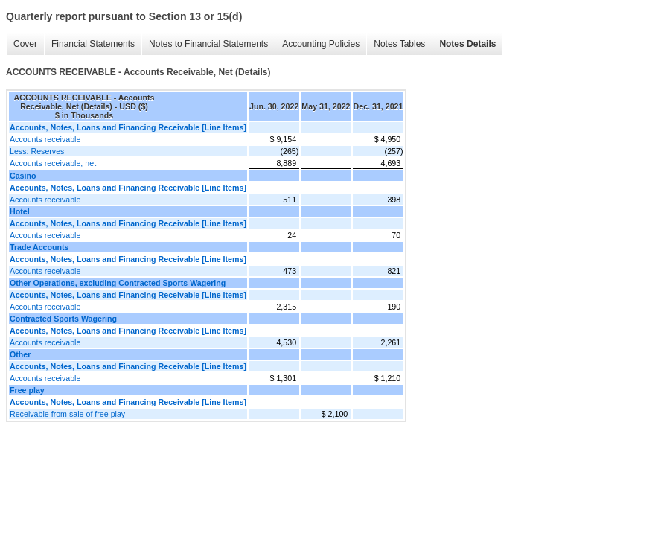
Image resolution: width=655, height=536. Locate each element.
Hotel (20, 211)
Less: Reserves (37, 151)
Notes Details (467, 44)
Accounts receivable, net (53, 163)
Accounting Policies (321, 44)
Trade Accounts (39, 247)
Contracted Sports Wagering (63, 318)
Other (20, 354)
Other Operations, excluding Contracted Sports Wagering (118, 282)
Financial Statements (93, 44)
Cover (25, 44)
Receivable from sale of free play (67, 413)
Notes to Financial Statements (208, 44)
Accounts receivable (45, 139)
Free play (27, 390)
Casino (23, 175)
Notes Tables (399, 44)
